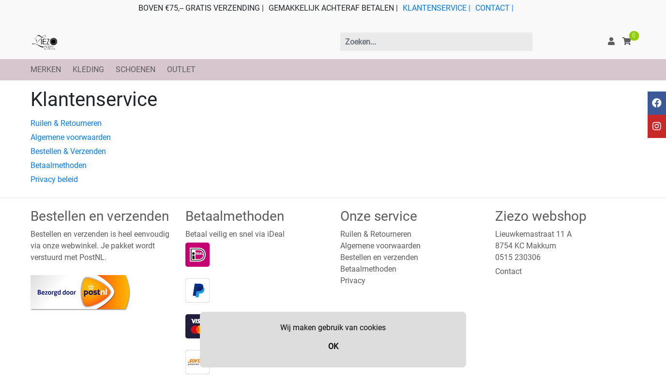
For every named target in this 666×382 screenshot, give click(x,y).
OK (333, 346)
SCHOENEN (135, 69)
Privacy (352, 280)
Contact (508, 271)
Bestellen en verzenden (379, 257)
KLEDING (88, 69)
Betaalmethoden (58, 165)
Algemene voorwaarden (70, 137)
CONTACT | (494, 8)
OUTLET (181, 69)
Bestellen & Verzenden (68, 151)
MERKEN (45, 69)
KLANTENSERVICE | (436, 8)
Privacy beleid (54, 179)
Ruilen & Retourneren (66, 123)
